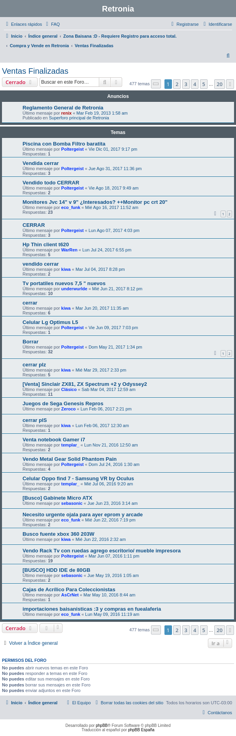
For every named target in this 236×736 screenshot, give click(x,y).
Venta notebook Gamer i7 (54, 440)
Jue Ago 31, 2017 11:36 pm (115, 168)
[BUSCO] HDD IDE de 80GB (56, 570)
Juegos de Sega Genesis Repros (63, 403)
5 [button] (203, 84)
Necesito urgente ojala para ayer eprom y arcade (83, 515)
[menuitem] (52, 24)
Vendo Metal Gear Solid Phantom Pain (70, 459)
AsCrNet (70, 594)
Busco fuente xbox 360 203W (58, 534)
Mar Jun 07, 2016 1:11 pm (114, 556)
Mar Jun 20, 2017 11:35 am (102, 308)
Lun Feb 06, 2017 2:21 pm (106, 408)
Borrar (30, 342)
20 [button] (220, 84)
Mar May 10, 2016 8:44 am (109, 594)
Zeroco (68, 408)
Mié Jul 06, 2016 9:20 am (108, 483)
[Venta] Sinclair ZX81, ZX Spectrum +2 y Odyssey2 (85, 384)
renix (66, 113)
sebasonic (72, 503)
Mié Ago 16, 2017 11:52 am (111, 207)
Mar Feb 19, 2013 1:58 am (102, 113)
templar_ (70, 445)
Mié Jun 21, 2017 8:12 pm (117, 288)
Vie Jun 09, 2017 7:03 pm (113, 327)
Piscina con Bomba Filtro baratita (64, 144)
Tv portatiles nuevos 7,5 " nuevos (64, 283)
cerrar (30, 303)
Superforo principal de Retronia (79, 117)
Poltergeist (72, 149)
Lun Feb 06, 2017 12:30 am (102, 425)
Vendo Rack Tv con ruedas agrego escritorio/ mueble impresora (102, 551)
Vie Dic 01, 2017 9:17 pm (113, 149)
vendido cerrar (41, 264)
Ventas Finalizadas (35, 71)
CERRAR (34, 225)
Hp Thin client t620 (46, 244)
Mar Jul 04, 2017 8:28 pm (100, 269)
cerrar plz (34, 365)
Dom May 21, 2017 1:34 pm (115, 347)
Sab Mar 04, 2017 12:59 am (108, 389)
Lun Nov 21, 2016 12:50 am (111, 445)
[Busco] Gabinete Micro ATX (58, 498)
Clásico (69, 389)
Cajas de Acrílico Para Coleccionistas (69, 589)
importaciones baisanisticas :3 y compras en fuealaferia (92, 609)
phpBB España (141, 730)
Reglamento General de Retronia (63, 108)
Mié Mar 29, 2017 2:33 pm (101, 370)
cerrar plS (35, 420)
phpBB (102, 725)
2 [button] (177, 84)
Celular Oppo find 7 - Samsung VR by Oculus (78, 478)
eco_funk (70, 207)
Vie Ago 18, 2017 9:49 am (113, 188)
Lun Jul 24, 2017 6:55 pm (106, 249)
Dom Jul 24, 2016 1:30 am (114, 464)
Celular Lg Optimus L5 (50, 322)
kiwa (66, 269)
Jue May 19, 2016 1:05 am (113, 575)
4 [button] (194, 84)
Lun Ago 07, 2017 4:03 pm (114, 230)
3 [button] (186, 84)
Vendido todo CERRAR (51, 183)
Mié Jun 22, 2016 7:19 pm (110, 520)
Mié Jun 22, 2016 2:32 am (101, 539)
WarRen (69, 249)
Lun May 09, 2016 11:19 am (112, 614)
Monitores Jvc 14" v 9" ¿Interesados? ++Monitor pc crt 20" (95, 202)
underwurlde (74, 288)
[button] (156, 83)
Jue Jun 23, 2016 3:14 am (112, 503)
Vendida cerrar (41, 163)
